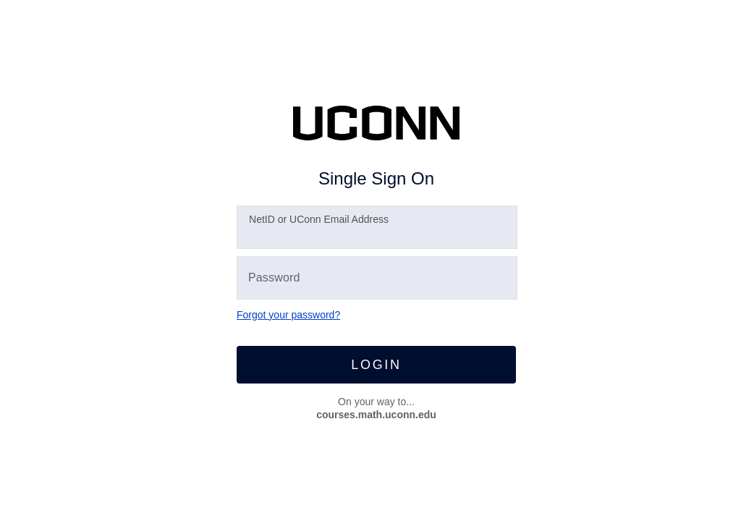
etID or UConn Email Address (319, 219)
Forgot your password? (288, 315)
